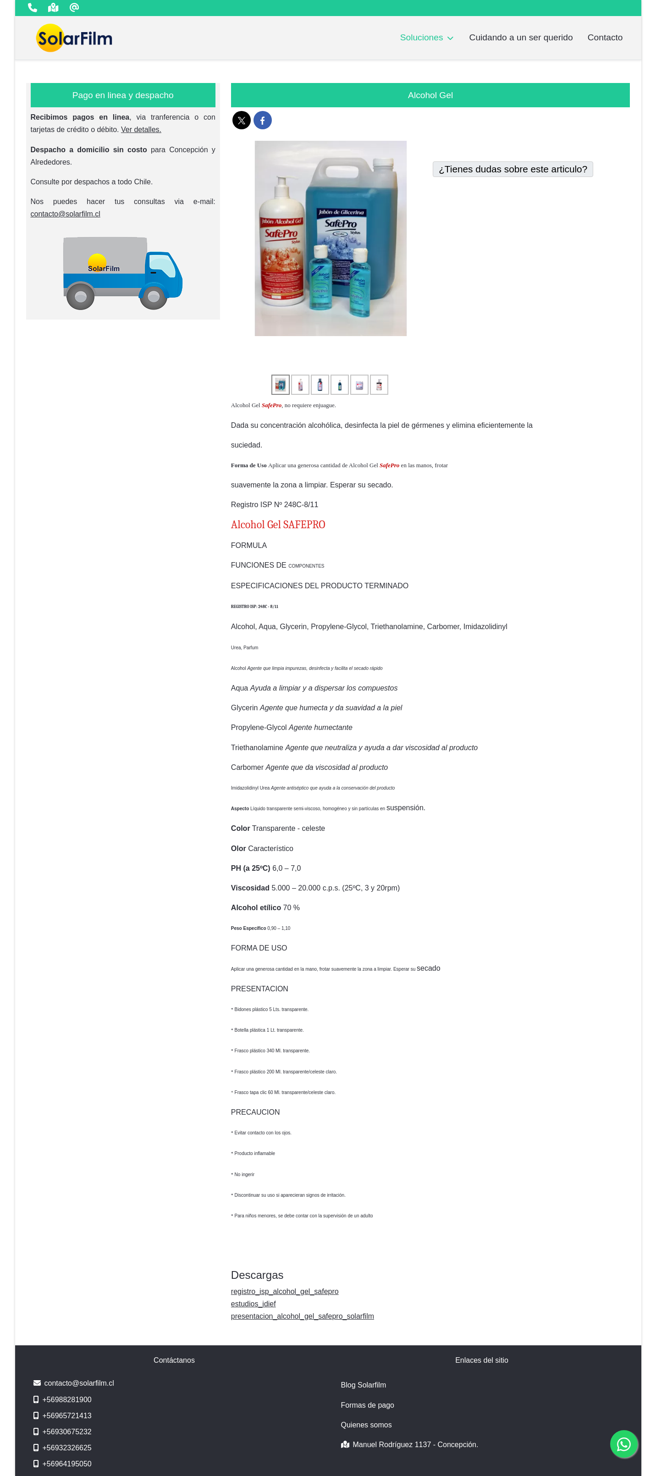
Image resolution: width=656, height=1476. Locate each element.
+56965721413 (62, 1416)
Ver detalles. (141, 129)
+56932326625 (62, 1448)
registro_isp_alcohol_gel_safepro (285, 1291)
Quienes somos (366, 1425)
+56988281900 (62, 1400)
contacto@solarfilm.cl (65, 214)
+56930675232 (62, 1432)
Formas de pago (368, 1405)
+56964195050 (62, 1464)
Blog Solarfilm (363, 1385)
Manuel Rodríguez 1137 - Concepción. (410, 1444)
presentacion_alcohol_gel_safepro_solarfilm (302, 1316)
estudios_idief (253, 1304)
